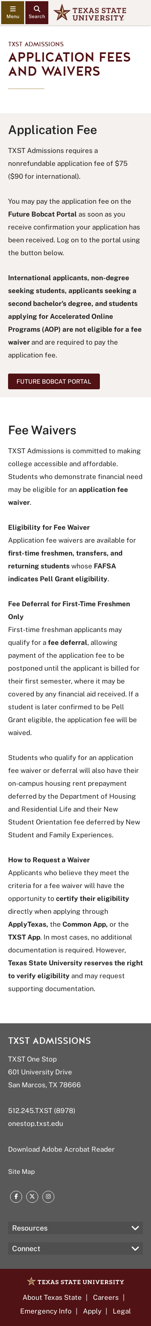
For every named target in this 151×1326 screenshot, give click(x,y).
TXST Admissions (36, 44)
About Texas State (52, 1297)
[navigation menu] (12, 12)
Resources (30, 1228)
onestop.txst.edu (35, 1123)
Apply (92, 1311)
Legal (122, 1311)
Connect (26, 1248)
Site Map (21, 1171)
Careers (106, 1297)
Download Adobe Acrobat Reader (61, 1149)
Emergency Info (46, 1311)
